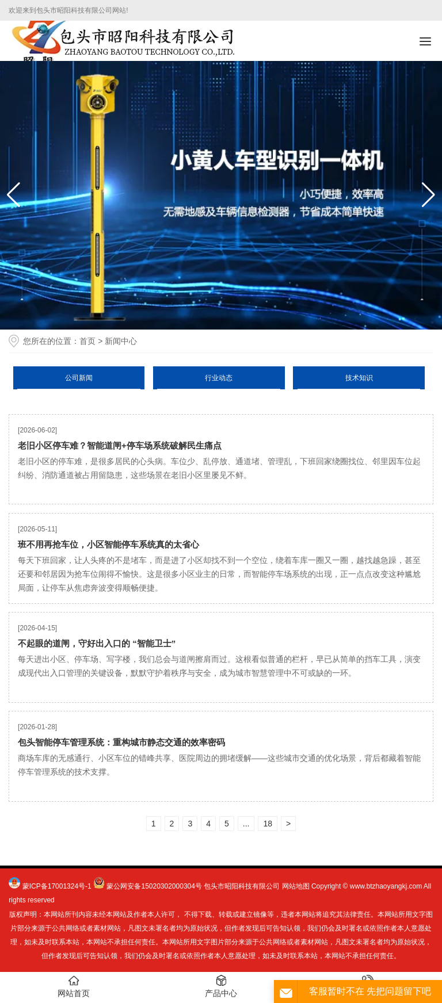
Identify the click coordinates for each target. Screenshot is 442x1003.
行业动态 (219, 378)
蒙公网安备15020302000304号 (153, 886)
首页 (87, 341)
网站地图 (296, 886)
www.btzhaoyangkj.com (386, 886)
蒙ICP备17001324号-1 (57, 886)
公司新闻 (79, 378)
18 (267, 823)
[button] (428, 195)
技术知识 (359, 378)
